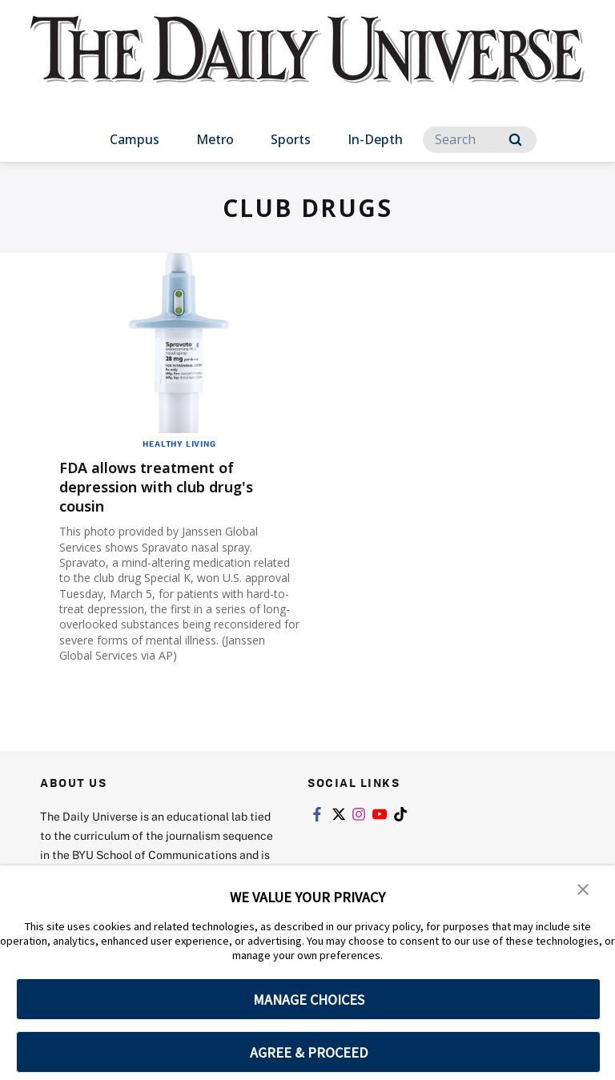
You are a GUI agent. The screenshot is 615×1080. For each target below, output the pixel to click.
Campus (134, 139)
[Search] (479, 140)
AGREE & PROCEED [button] (309, 1052)
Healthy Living (179, 443)
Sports (291, 139)
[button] (583, 889)
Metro (215, 139)
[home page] (307, 64)
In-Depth (375, 139)
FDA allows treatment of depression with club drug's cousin (169, 486)
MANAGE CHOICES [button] (308, 999)
